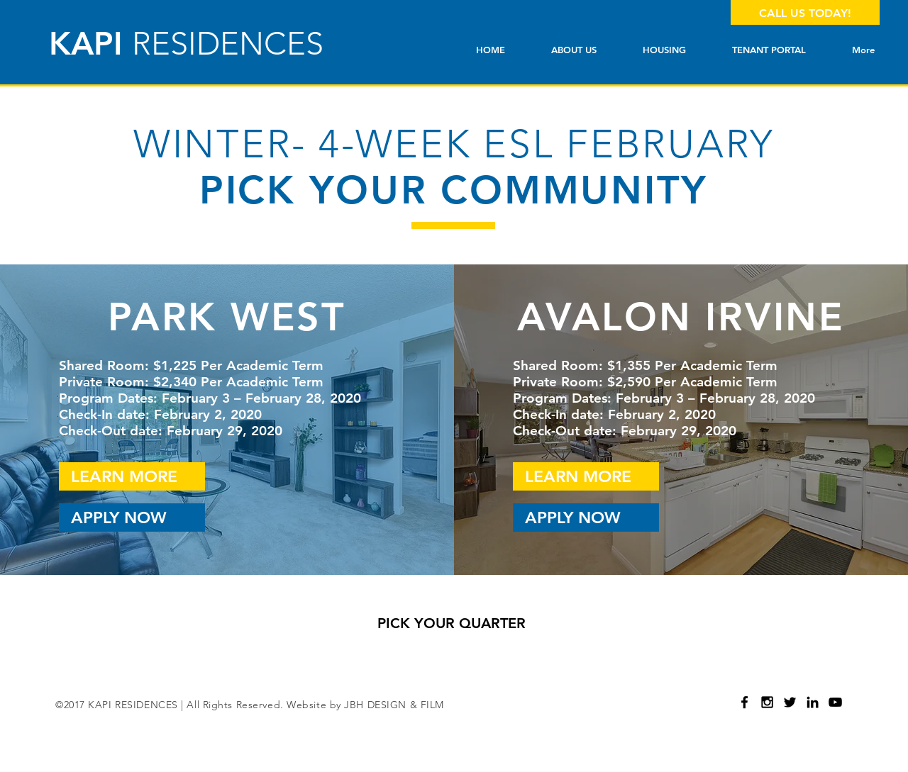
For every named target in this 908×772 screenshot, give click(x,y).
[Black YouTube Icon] (835, 702)
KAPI (186, 43)
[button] (664, 50)
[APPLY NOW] (132, 517)
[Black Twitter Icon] (790, 702)
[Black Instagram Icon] (767, 702)
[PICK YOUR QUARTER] (451, 623)
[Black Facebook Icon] (744, 702)
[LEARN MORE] (132, 476)
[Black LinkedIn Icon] (812, 702)
